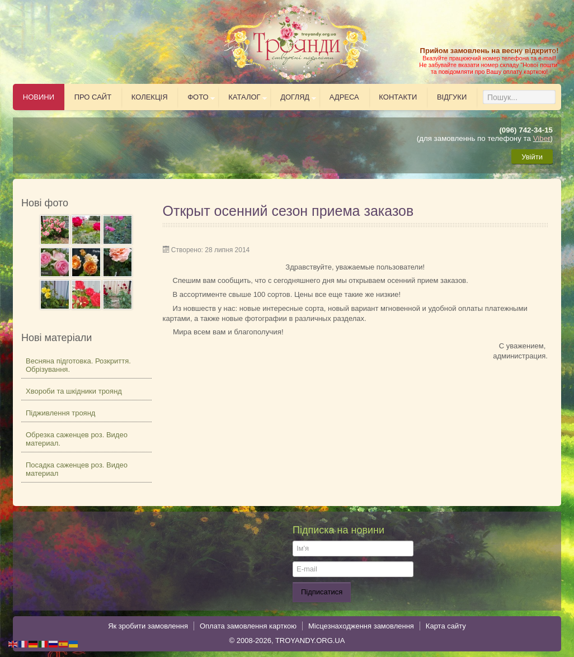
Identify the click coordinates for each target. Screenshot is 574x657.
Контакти (398, 97)
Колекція (149, 97)
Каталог (244, 97)
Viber (542, 138)
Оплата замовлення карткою (248, 626)
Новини (38, 97)
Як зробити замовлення (148, 626)
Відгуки (452, 97)
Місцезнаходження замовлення (361, 626)
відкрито (540, 50)
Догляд (294, 97)
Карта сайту (446, 626)
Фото (197, 97)
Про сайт (93, 97)
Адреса (344, 97)
